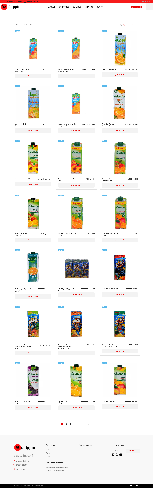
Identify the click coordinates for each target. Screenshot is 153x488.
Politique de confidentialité (55, 470)
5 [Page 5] (78, 424)
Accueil (48, 449)
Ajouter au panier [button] (33, 76)
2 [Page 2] (66, 424)
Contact (48, 456)
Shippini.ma (39, 486)
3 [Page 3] (70, 424)
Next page (88, 424)
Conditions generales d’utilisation (57, 467)
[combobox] (128, 25)
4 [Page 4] (74, 424)
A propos (49, 453)
